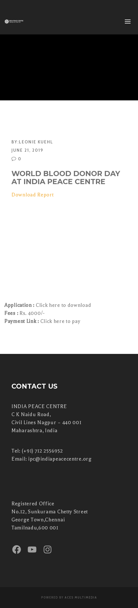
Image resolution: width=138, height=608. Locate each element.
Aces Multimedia (81, 597)
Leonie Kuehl (36, 142)
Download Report (32, 195)
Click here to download (62, 305)
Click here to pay (60, 321)
